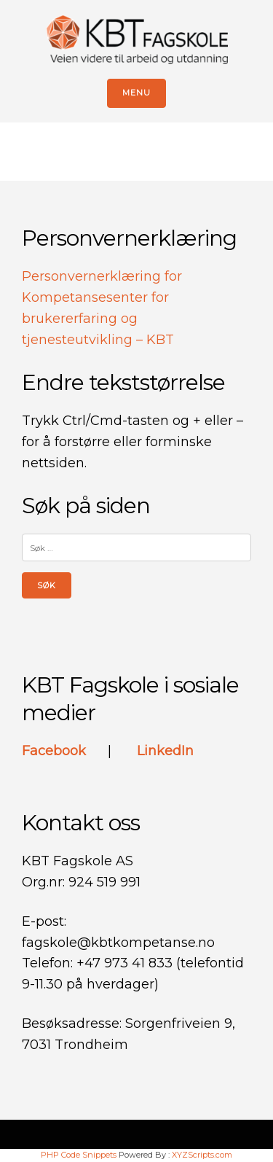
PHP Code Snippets (78, 1155)
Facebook (56, 751)
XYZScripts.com (202, 1155)
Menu (136, 92)
